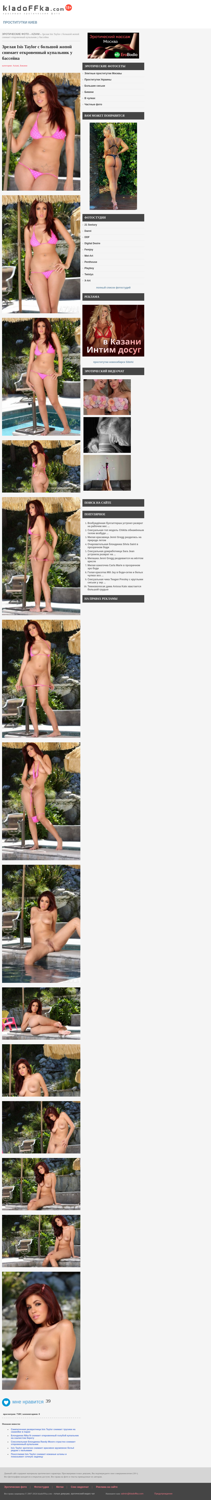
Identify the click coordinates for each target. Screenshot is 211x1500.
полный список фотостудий (113, 287)
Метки (60, 1487)
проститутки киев (20, 22)
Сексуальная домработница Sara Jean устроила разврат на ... (111, 553)
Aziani (35, 34)
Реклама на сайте (106, 1487)
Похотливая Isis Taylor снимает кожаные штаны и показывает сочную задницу (39, 1455)
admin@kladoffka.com (132, 1493)
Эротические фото (15, 1487)
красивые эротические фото (37, 8)
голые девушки (62, 1493)
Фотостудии (41, 1487)
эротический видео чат (83, 1493)
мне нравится (23, 1401)
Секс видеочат (80, 1487)
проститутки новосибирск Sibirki (113, 362)
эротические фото (15, 34)
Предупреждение (163, 1493)
